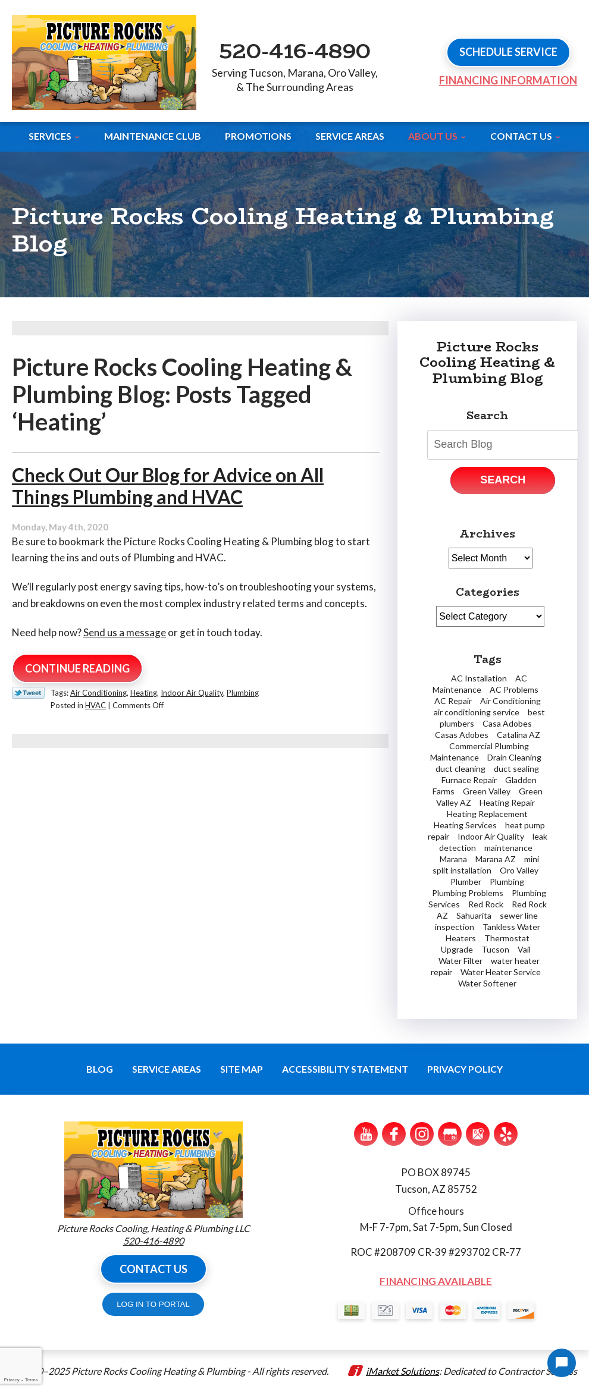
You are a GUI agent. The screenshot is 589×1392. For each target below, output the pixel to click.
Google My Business (450, 1134)
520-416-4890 (295, 50)
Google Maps (478, 1134)
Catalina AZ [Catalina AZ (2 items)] (518, 735)
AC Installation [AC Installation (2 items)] (479, 678)
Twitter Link (28, 693)
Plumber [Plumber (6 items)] (465, 881)
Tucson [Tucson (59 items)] (495, 949)
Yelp (506, 1134)
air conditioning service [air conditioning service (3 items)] (476, 712)
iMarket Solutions (402, 1371)
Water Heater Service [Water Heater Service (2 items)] (500, 972)
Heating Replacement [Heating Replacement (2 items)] (487, 814)
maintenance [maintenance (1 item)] (508, 848)
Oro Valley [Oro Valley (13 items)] (519, 870)
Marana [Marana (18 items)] (453, 859)
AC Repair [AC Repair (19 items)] (453, 701)
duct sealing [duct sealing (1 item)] (516, 768)
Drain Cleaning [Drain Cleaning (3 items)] (514, 757)
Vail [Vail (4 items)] (524, 949)
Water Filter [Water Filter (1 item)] (460, 961)
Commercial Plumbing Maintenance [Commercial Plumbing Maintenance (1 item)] (480, 751)
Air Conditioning (98, 692)
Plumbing (243, 692)
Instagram (422, 1134)
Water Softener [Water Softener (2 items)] (487, 983)
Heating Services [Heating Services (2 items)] (465, 825)
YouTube (366, 1134)
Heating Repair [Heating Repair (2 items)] (507, 802)
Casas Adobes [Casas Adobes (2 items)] (461, 735)
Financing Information (508, 80)
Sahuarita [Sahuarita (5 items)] (473, 915)
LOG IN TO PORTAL (153, 1304)
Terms (31, 1379)
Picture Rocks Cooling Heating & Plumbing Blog (487, 362)
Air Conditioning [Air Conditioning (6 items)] (510, 701)
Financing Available (436, 1281)
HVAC (95, 705)
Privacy (11, 1379)
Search (502, 480)
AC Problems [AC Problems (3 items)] (514, 689)
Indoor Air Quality (192, 692)
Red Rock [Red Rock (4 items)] (485, 904)
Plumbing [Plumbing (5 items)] (507, 881)
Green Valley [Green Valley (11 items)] (486, 791)
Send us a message (124, 632)
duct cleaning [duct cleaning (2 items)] (460, 768)
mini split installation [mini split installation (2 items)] (486, 864)
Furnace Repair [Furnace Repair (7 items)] (469, 780)
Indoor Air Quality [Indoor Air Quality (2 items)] (491, 836)
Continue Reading (77, 668)
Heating (143, 692)
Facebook (394, 1134)
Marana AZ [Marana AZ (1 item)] (495, 859)
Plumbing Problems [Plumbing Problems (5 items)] (467, 893)
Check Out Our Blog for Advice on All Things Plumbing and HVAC (168, 485)
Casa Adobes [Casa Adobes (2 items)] (507, 723)
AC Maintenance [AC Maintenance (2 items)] (480, 684)
